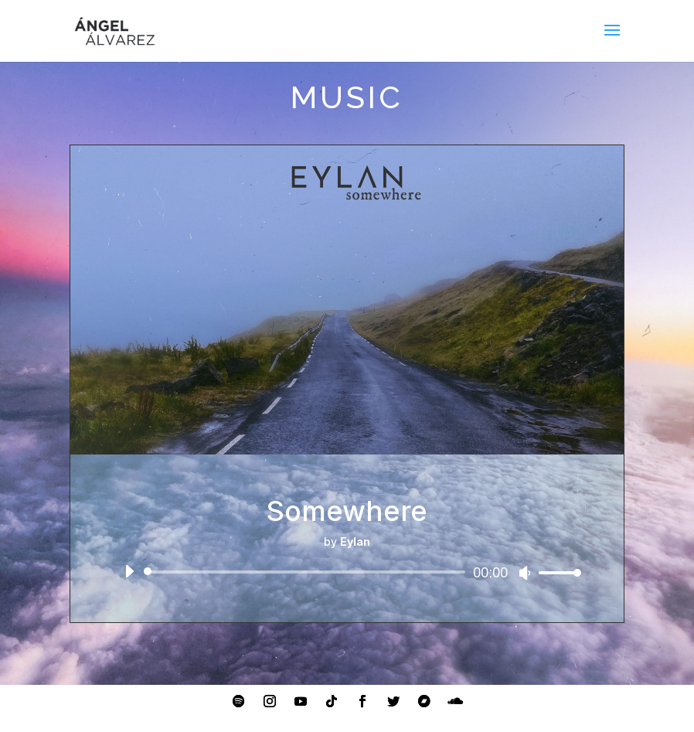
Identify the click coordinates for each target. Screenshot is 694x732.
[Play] (129, 571)
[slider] (307, 572)
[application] (347, 572)
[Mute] (525, 573)
